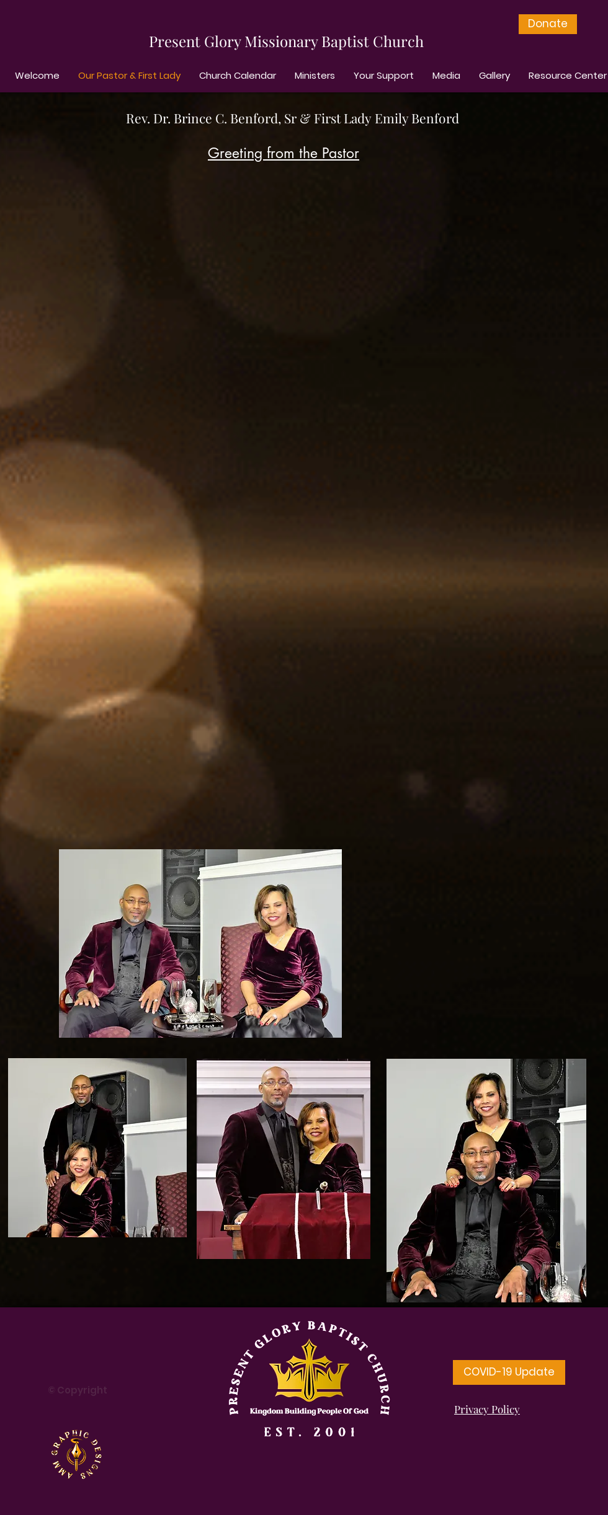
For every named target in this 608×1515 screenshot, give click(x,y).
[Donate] (548, 24)
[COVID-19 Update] (509, 1372)
